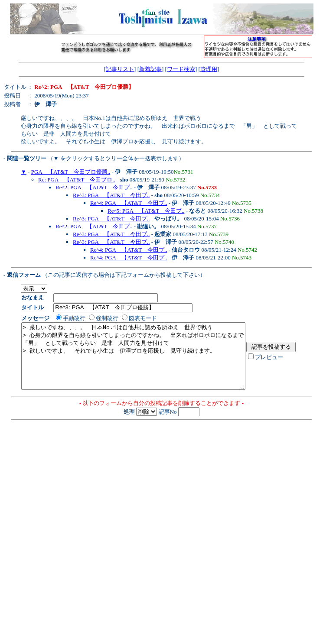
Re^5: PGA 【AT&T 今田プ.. (146, 210)
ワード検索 (181, 69)
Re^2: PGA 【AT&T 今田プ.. (93, 187)
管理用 (208, 69)
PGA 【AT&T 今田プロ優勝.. (71, 172)
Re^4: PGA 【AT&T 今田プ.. (128, 203)
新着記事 (150, 69)
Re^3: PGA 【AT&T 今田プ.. (111, 195)
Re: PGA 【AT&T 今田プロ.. (76, 179)
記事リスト (120, 69)
